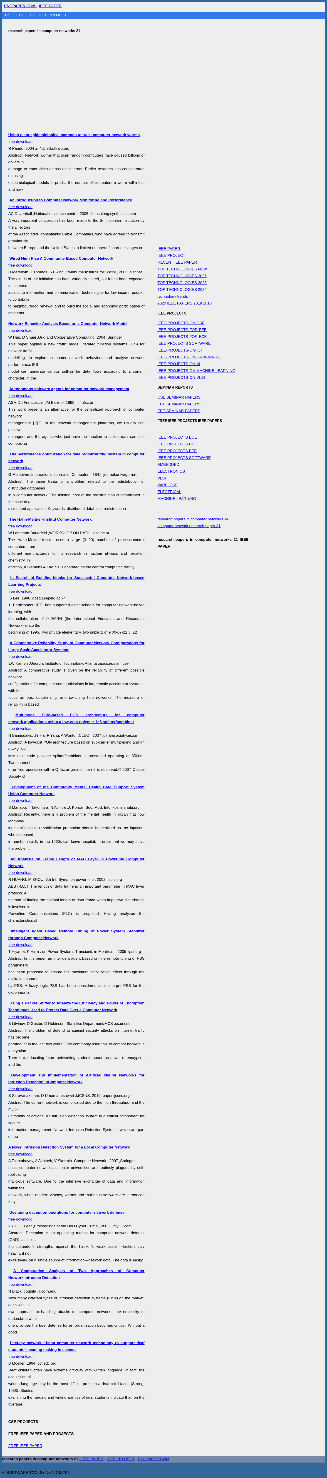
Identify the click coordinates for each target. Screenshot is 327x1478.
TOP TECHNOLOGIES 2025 (181, 283)
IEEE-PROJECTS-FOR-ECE (182, 337)
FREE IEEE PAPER (25, 1446)
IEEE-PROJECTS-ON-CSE (180, 323)
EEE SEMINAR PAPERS (178, 411)
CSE (9, 15)
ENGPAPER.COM (153, 1459)
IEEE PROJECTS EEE (177, 451)
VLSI (161, 478)
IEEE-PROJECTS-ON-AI (178, 364)
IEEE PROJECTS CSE (177, 444)
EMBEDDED (168, 464)
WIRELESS (167, 485)
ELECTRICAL (169, 492)
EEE (32, 15)
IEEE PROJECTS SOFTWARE (184, 343)
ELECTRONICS (171, 471)
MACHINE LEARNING (176, 499)
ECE (20, 15)
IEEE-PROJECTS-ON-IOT (180, 350)
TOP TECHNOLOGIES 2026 (181, 276)
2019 (197, 303)
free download (76, 722)
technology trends (172, 296)
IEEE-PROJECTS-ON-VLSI (181, 377)
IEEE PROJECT (53, 15)
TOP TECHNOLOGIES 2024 (181, 289)
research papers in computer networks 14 (192, 519)
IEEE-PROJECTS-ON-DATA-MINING (189, 357)
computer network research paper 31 (188, 526)
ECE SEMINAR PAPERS (179, 404)
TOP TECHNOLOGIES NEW (182, 269)
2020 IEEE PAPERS (174, 303)
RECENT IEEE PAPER (177, 262)
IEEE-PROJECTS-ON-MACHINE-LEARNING (196, 371)
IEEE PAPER (50, 6)
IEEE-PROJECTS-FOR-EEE (181, 330)
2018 (207, 303)
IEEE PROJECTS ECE (177, 437)
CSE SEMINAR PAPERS (179, 397)
